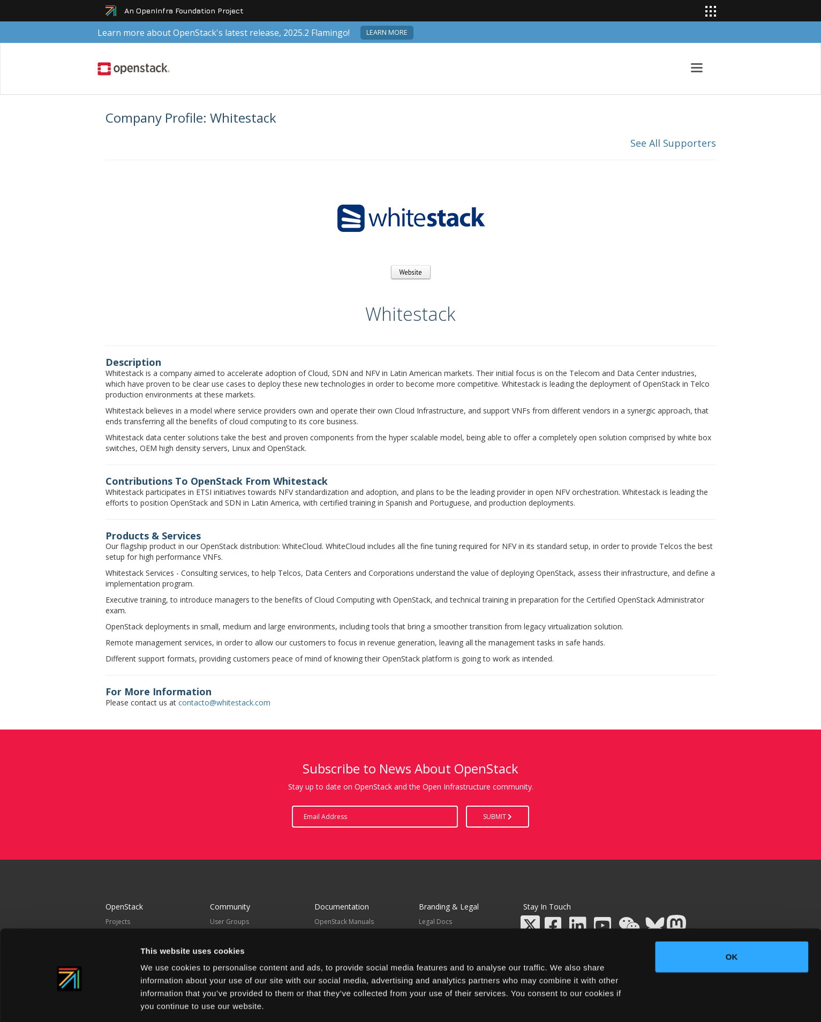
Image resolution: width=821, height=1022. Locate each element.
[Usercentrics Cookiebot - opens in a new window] (69, 1001)
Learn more (387, 32)
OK (732, 916)
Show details (562, 1000)
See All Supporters (673, 143)
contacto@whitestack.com (224, 702)
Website (411, 272)
